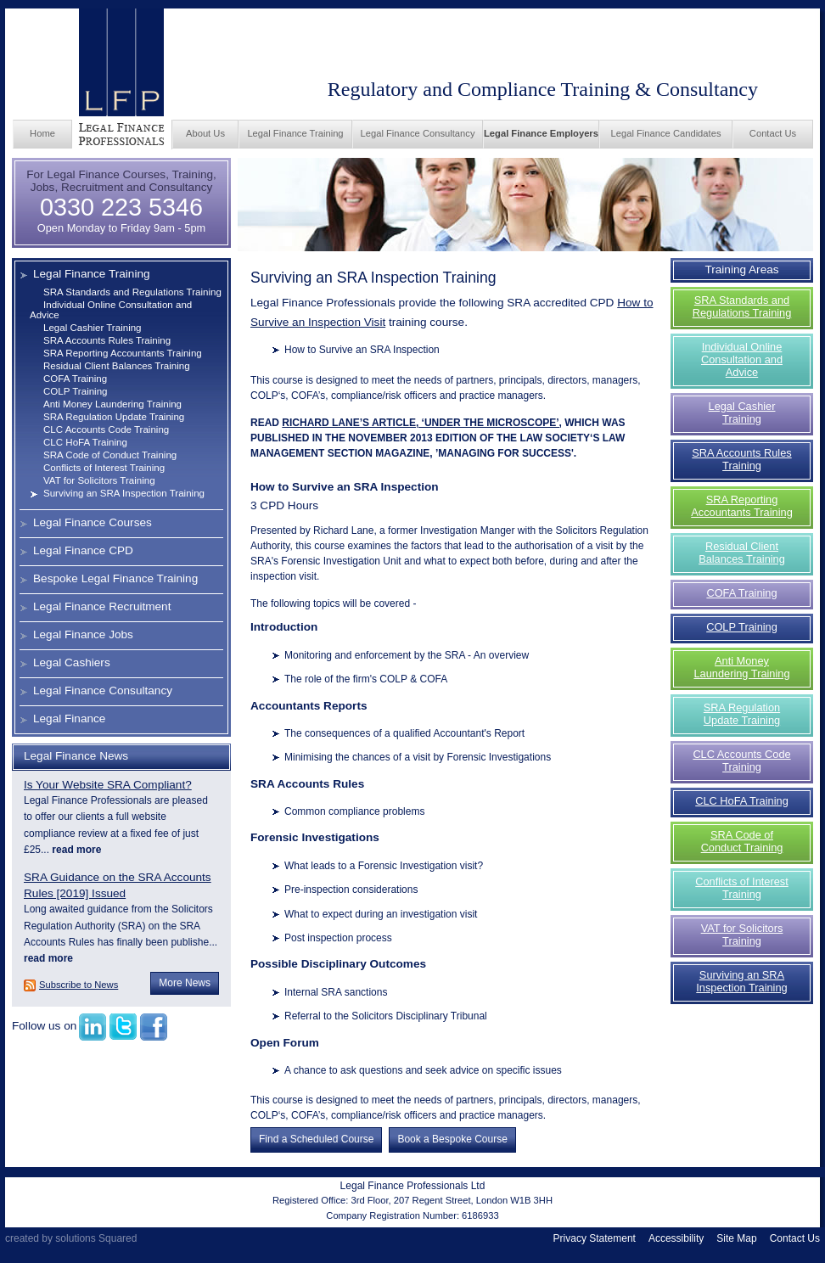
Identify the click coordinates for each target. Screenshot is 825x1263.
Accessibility (676, 1238)
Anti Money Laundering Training (112, 404)
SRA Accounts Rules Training (107, 340)
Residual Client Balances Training (116, 366)
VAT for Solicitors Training (99, 480)
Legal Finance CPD (83, 550)
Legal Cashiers (71, 662)
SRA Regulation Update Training (113, 417)
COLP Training (75, 391)
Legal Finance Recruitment (102, 606)
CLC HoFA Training (85, 442)
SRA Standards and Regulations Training (132, 292)
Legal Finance (69, 718)
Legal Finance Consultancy (418, 133)
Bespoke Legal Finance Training (115, 578)
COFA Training (75, 378)
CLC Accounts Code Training (106, 429)
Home (42, 133)
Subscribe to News (78, 985)
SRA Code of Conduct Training (110, 455)
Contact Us (772, 133)
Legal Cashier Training (92, 328)
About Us (205, 133)
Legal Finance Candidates (666, 133)
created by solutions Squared (71, 1238)
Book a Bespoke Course (452, 1139)
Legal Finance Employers (541, 133)
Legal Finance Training (295, 133)
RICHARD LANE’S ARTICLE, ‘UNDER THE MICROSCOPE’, (422, 423)
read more (75, 850)
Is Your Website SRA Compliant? (108, 784)
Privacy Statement (594, 1238)
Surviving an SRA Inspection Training (124, 493)
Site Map (736, 1238)
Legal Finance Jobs (83, 634)
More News (184, 983)
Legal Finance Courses (92, 522)
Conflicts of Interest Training (104, 468)
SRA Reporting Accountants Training (122, 353)
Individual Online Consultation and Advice (742, 359)
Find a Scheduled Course (316, 1139)
